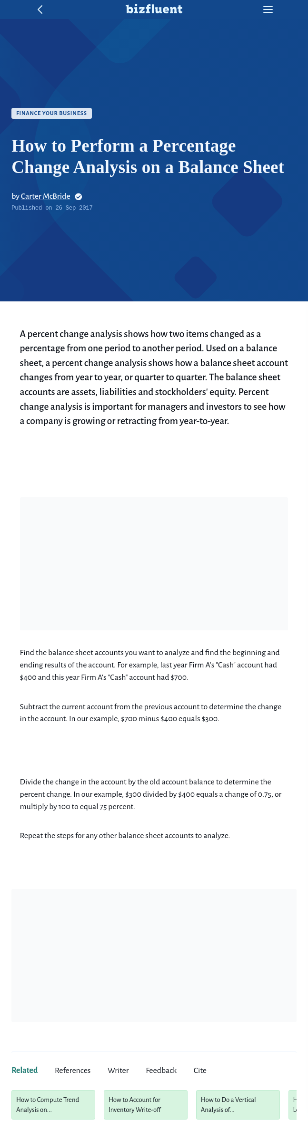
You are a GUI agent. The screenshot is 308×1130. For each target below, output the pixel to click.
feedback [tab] (161, 1070)
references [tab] (72, 1070)
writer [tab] (118, 1070)
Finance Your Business (51, 113)
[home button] (154, 9)
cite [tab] (200, 1070)
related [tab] (24, 1070)
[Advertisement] (154, 563)
